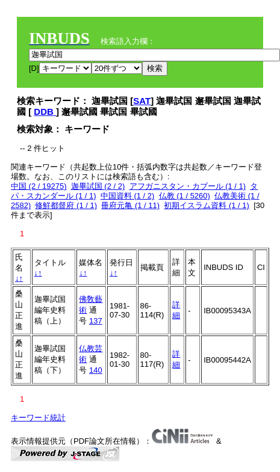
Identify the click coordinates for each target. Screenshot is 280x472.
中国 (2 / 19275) (39, 186)
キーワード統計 (38, 417)
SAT (142, 101)
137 (95, 320)
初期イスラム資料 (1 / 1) (206, 205)
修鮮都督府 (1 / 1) (66, 205)
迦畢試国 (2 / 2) (98, 186)
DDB (45, 111)
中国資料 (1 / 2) (128, 195)
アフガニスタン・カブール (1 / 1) (187, 186)
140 (95, 370)
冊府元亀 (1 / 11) (130, 205)
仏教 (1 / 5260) (184, 195)
